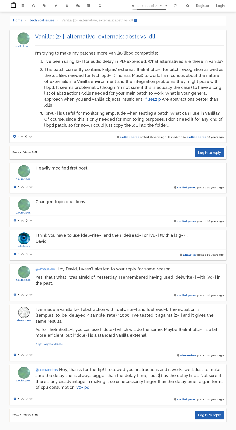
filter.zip (153, 99)
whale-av (24, 246)
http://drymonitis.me (49, 344)
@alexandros (46, 370)
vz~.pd (83, 387)
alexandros (24, 320)
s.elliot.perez (24, 46)
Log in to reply (209, 153)
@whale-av (45, 269)
